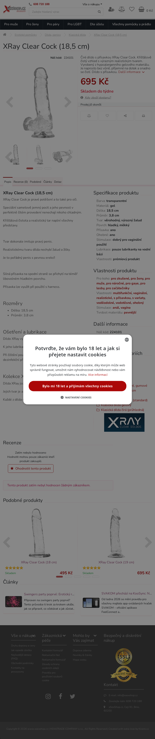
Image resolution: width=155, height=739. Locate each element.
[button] (78, 397)
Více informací (98, 374)
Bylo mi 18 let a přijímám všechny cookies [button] (77, 386)
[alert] (77, 369)
